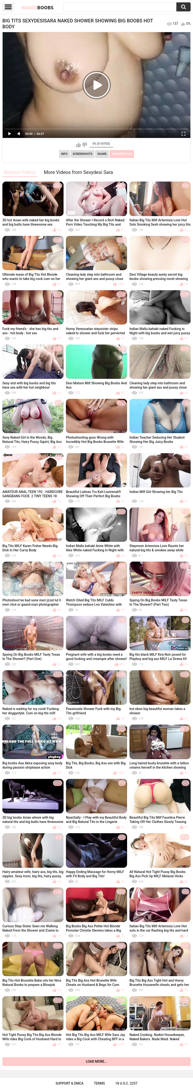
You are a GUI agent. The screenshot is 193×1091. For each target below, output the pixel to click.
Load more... (96, 1061)
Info (64, 154)
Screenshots (82, 154)
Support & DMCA (70, 1083)
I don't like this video (84, 144)
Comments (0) (122, 154)
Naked (37, 7)
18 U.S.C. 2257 (126, 1083)
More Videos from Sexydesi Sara (78, 172)
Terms (99, 1083)
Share (102, 154)
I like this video (78, 144)
